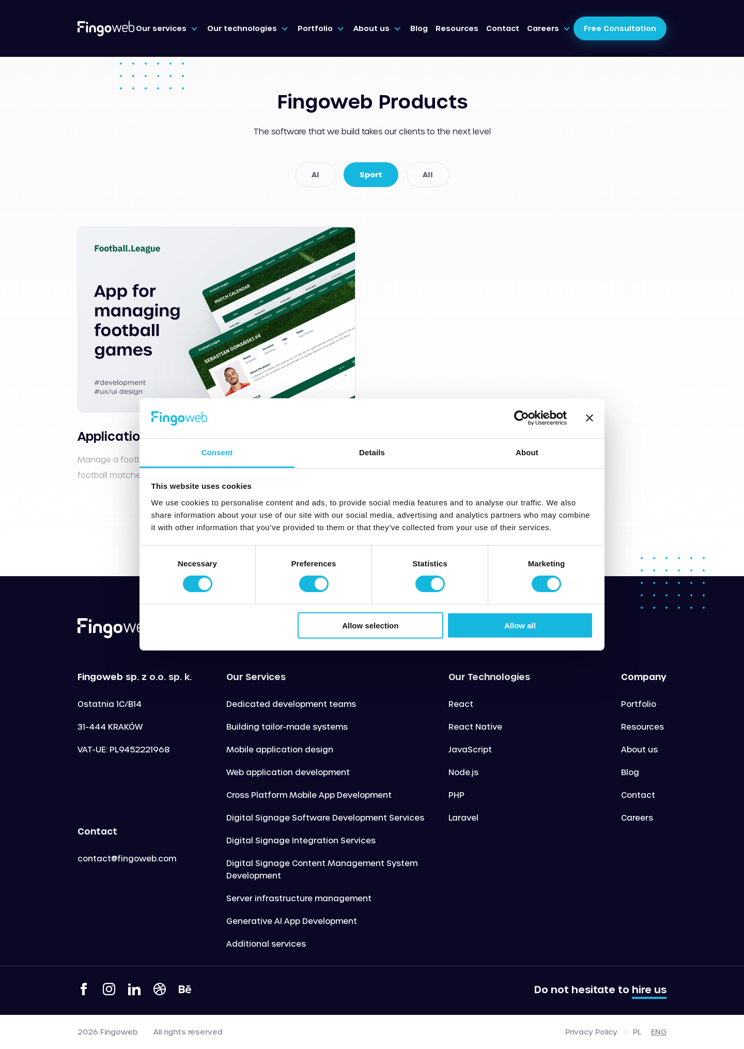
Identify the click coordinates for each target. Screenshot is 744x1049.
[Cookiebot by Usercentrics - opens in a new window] (521, 418)
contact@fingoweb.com (127, 858)
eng (659, 1031)
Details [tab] (372, 452)
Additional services (266, 943)
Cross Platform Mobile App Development (309, 794)
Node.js (463, 772)
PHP (456, 794)
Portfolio (638, 703)
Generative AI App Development (291, 920)
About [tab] (527, 452)
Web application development (288, 772)
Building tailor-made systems (287, 726)
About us (639, 749)
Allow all (520, 625)
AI (315, 174)
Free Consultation (620, 28)
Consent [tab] (217, 452)
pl (637, 1031)
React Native (475, 726)
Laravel (463, 817)
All (428, 174)
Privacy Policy (591, 1032)
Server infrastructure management (298, 898)
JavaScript (470, 749)
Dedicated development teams (291, 703)
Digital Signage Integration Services (301, 840)
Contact (638, 794)
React (460, 703)
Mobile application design (279, 749)
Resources (642, 726)
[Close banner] (589, 418)
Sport (371, 174)
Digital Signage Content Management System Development (321, 869)
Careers (637, 817)
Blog (630, 772)
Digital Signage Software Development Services (325, 817)
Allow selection (370, 625)
